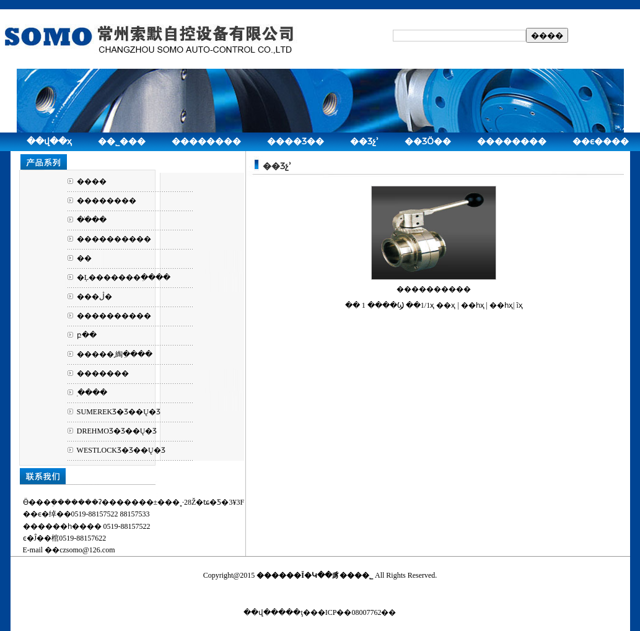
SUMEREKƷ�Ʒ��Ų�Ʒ (118, 411)
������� (103, 373)
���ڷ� (94, 296)
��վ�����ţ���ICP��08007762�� (319, 612)
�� (84, 258)
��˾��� (122, 141)
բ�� (87, 335)
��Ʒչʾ (364, 141)
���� (92, 181)
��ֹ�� (92, 219)
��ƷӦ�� (428, 141)
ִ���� (92, 392)
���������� (114, 239)
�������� (206, 141)
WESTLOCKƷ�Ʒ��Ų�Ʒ (121, 450)
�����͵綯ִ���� (114, 354)
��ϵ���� (600, 141)
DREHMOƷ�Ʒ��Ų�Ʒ (117, 431)
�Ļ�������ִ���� (123, 277)
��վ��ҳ (49, 141)
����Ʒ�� (295, 141)
